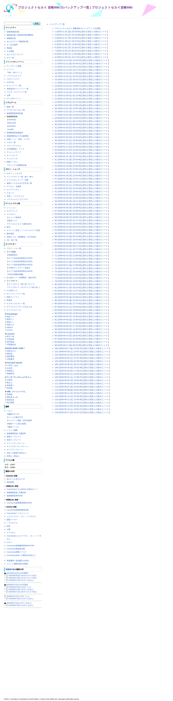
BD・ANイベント (16, 72)
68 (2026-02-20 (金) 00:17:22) (68, 246)
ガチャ (9, 173)
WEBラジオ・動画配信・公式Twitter (21, 237)
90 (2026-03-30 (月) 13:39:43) (68, 316)
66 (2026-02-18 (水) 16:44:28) (68, 239)
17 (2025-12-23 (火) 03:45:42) (68, 83)
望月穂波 (10, 342)
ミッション (11, 208)
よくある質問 (12, 45)
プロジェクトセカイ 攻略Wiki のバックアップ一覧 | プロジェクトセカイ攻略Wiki (75, 7)
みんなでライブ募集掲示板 (17, 41)
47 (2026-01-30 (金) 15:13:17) (68, 179)
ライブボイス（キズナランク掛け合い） (25, 287)
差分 (84, 31)
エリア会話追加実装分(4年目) (20, 271)
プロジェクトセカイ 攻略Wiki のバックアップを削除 (78, 28)
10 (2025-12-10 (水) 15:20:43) (68, 60)
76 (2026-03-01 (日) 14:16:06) (68, 271)
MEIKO (10, 327)
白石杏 (9, 368)
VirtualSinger (12, 314)
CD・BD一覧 (12, 240)
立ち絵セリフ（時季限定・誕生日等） (22, 278)
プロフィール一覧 (14, 248)
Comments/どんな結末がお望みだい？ (22, 489)
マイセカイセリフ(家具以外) (20, 224)
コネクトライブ (13, 79)
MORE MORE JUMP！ (16, 348)
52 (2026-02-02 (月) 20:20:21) (68, 195)
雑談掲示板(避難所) (25, 35)
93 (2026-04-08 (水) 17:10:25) (68, 326)
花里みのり (11, 351)
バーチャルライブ (14, 76)
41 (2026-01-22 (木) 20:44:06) (68, 159)
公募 (8, 95)
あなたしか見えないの (16, 479)
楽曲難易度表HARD (15, 496)
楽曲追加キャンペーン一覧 (17, 89)
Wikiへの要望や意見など (16, 453)
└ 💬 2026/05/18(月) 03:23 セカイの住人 (20, 575)
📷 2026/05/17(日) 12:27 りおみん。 (18, 603)
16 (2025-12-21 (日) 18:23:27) (68, 79)
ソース (104, 31)
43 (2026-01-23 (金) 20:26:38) (68, 166)
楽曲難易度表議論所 (15, 133)
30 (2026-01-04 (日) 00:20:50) (68, 124)
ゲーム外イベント (14, 98)
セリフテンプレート (15, 450)
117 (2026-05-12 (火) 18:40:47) (68, 403)
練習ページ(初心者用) (17, 424)
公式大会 (10, 82)
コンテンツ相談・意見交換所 (20, 420)
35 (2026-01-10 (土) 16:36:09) (68, 140)
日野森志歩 (11, 344)
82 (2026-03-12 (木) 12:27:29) (68, 291)
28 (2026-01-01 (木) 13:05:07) (68, 118)
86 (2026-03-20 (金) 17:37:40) (68, 303)
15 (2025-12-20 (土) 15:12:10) (68, 76)
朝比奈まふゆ (12, 397)
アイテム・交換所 (14, 186)
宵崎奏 (9, 394)
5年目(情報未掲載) (16, 274)
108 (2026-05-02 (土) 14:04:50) (68, 374)
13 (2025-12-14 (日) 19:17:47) (68, 70)
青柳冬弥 (10, 374)
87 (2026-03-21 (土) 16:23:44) (68, 307)
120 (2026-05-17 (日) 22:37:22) (68, 412)
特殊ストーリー (13, 297)
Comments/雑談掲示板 (16, 549)
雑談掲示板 (11, 35)
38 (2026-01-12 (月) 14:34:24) (68, 150)
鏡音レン (10, 322)
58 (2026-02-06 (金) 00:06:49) (68, 214)
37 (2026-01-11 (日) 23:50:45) (68, 147)
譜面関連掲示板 (13, 32)
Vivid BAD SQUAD (14, 363)
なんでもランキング (15, 54)
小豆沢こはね (12, 365)
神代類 (9, 388)
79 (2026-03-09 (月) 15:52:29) (68, 281)
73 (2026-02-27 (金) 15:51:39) (68, 262)
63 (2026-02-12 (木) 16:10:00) (68, 230)
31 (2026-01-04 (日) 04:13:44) (68, 127)
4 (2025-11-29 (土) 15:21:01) (67, 41)
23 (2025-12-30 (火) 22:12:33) (68, 102)
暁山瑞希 (10, 402)
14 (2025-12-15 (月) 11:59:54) (68, 73)
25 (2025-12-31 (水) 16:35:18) (68, 108)
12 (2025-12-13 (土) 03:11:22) (68, 67)
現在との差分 (93, 31)
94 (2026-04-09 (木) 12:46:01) (68, 329)
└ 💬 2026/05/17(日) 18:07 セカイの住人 (20, 592)
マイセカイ (11, 214)
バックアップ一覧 (57, 24)
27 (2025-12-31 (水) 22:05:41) (68, 115)
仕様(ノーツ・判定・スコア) (18, 139)
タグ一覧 (10, 58)
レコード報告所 (15, 217)
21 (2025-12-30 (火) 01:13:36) (68, 95)
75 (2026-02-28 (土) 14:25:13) (68, 268)
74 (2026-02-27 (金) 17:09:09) (68, 265)
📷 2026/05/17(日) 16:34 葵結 (16, 585)
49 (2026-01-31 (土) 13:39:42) (68, 185)
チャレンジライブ (14, 152)
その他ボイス (12, 290)
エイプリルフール (14, 310)
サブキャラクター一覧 (16, 303)
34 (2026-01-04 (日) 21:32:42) (68, 137)
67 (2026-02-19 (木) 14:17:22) (68, 243)
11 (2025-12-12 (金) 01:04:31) (68, 63)
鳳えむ (9, 383)
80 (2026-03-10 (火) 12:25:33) (68, 284)
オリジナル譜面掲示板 (18, 165)
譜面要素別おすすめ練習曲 (17, 136)
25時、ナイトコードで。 (17, 392)
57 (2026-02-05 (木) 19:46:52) (68, 211)
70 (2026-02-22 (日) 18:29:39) (68, 252)
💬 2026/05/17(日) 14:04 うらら (17, 596)
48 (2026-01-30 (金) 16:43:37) (68, 182)
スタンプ (10, 193)
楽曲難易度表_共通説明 (16, 433)
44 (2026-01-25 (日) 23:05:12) (68, 169)
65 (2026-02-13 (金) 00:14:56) (68, 236)
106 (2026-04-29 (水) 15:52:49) (68, 367)
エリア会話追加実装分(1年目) (20, 258)
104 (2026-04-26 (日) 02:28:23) (68, 361)
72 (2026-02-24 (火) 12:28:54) (68, 259)
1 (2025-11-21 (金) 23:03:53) (67, 31)
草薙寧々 (10, 385)
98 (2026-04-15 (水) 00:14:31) (68, 342)
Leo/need (10, 334)
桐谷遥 (9, 354)
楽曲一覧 (10, 107)
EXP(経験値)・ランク (15, 149)
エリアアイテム (13, 190)
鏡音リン (10, 319)
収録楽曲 (10, 482)
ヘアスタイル (18, 196)
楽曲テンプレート (14, 437)
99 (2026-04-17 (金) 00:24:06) (68, 345)
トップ (9, 16)
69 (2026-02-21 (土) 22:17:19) (68, 249)
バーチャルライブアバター (17, 199)
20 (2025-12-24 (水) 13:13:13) (68, 92)
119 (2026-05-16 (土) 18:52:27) (68, 409)
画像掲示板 (11, 38)
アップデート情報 (14, 66)
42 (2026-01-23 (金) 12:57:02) (68, 163)
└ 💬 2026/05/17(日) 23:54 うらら (18, 587)
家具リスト (13, 221)
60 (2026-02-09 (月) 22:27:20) (68, 220)
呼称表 (9, 300)
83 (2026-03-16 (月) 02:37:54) (68, 294)
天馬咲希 (10, 339)
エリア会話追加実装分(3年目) (20, 265)
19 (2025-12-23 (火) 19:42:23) (68, 89)
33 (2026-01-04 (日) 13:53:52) (68, 134)
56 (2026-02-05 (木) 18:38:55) (68, 207)
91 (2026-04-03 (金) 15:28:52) (68, 319)
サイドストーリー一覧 (16, 294)
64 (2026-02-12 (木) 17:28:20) (68, 233)
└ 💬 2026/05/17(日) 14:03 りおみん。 (19, 605)
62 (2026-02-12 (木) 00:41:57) (68, 227)
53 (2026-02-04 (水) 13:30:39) (68, 198)
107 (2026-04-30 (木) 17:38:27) (68, 371)
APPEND (12, 120)
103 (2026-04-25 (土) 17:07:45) (68, 358)
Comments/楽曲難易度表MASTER (20, 546)
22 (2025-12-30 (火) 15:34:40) (68, 99)
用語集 (9, 48)
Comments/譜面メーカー (17, 552)
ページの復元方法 (16, 417)
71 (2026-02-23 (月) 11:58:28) (68, 255)
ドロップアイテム (14, 146)
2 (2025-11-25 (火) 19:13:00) (67, 35)
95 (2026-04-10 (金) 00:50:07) (68, 332)
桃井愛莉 (10, 356)
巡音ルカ (10, 325)
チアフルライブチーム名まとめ (19, 307)
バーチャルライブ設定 (31, 230)
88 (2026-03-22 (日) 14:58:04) (68, 310)
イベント (10, 69)
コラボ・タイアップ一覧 (17, 92)
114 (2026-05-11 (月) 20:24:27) (68, 393)
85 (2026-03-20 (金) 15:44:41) (68, 300)
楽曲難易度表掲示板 (15, 113)
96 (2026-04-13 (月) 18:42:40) (68, 335)
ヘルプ (9, 411)
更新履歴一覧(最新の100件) (18, 561)
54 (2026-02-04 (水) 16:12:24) (68, 201)
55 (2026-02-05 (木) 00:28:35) (68, 204)
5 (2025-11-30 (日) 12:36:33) (67, 44)
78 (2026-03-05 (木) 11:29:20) (68, 278)
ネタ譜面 (10, 51)
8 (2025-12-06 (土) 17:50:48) (67, 54)
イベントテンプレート (16, 443)
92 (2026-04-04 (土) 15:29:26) (68, 323)
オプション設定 (13, 230)
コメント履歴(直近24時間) (17, 564)
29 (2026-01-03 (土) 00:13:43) (68, 121)
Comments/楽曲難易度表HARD (19, 503)
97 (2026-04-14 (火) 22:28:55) (68, 339)
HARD (11, 129)
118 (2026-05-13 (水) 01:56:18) (68, 406)
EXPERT (12, 126)
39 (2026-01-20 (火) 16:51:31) (68, 153)
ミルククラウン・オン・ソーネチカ (21, 516)
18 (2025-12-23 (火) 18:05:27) (68, 86)
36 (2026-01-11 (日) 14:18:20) (68, 143)
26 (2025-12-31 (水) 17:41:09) (68, 111)
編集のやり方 (14, 414)
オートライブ (12, 155)
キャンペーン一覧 (14, 85)
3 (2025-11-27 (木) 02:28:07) (67, 38)
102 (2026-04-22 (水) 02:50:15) (68, 355)
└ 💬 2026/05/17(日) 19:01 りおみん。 (19, 589)
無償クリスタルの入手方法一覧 (19, 183)
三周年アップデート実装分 (19, 268)
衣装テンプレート (14, 440)
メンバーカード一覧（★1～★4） (20, 177)
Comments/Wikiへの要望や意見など (21, 555)
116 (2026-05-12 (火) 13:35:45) (68, 399)
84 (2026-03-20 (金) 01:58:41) (68, 297)
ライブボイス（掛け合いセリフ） (22, 284)
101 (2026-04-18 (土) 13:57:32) (68, 351)
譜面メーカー (12, 162)
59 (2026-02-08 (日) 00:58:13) (68, 217)
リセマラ (18, 173)
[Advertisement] (106, 435)
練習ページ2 (14, 427)
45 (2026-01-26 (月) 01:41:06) (68, 172)
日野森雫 (10, 359)
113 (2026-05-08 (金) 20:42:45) (68, 390)
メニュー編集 (12, 430)
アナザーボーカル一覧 (16, 110)
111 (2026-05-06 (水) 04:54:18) (68, 383)
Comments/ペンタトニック (18, 513)
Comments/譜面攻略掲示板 (18, 510)
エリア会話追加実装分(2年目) (20, 261)
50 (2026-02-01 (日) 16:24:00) (68, 188)
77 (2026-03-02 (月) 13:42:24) (68, 275)
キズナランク (12, 211)
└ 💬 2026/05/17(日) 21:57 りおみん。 (19, 580)
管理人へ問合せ (13, 456)
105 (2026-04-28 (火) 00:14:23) (68, 364)
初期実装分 (13, 255)
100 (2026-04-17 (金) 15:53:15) (68, 348)
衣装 (8, 196)
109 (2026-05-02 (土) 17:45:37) (68, 377)
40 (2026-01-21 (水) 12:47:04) (68, 156)
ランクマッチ (12, 159)
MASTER (12, 123)
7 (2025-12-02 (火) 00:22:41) (67, 51)
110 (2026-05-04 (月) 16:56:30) (68, 380)
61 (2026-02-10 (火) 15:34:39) (68, 223)
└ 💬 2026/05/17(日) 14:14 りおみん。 (19, 598)
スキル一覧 (11, 142)
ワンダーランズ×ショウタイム (19, 377)
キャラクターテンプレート (17, 446)
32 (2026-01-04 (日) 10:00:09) (68, 131)
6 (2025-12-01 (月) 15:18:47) (67, 47)
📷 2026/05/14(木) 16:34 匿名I (16, 573)
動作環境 (10, 234)
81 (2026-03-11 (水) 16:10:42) (68, 287)
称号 (8, 227)
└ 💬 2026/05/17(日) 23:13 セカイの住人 (20, 578)
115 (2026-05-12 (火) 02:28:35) (68, 396)
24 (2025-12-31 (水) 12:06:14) (68, 105)
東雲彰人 (10, 371)
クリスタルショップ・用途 (17, 180)
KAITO (9, 330)
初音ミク (10, 317)
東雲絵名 (10, 400)
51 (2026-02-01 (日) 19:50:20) (68, 191)
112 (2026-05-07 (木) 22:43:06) (68, 387)
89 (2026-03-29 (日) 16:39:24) (68, 313)
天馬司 (9, 380)
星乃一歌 (10, 336)
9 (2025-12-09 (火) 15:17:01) (67, 57)
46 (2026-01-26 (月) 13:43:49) (68, 175)
